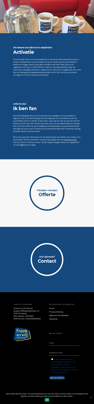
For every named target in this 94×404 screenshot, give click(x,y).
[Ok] (91, 397)
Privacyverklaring (56, 312)
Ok (47, 400)
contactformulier (70, 139)
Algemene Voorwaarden (59, 315)
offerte (22, 145)
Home (51, 308)
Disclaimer (53, 319)
